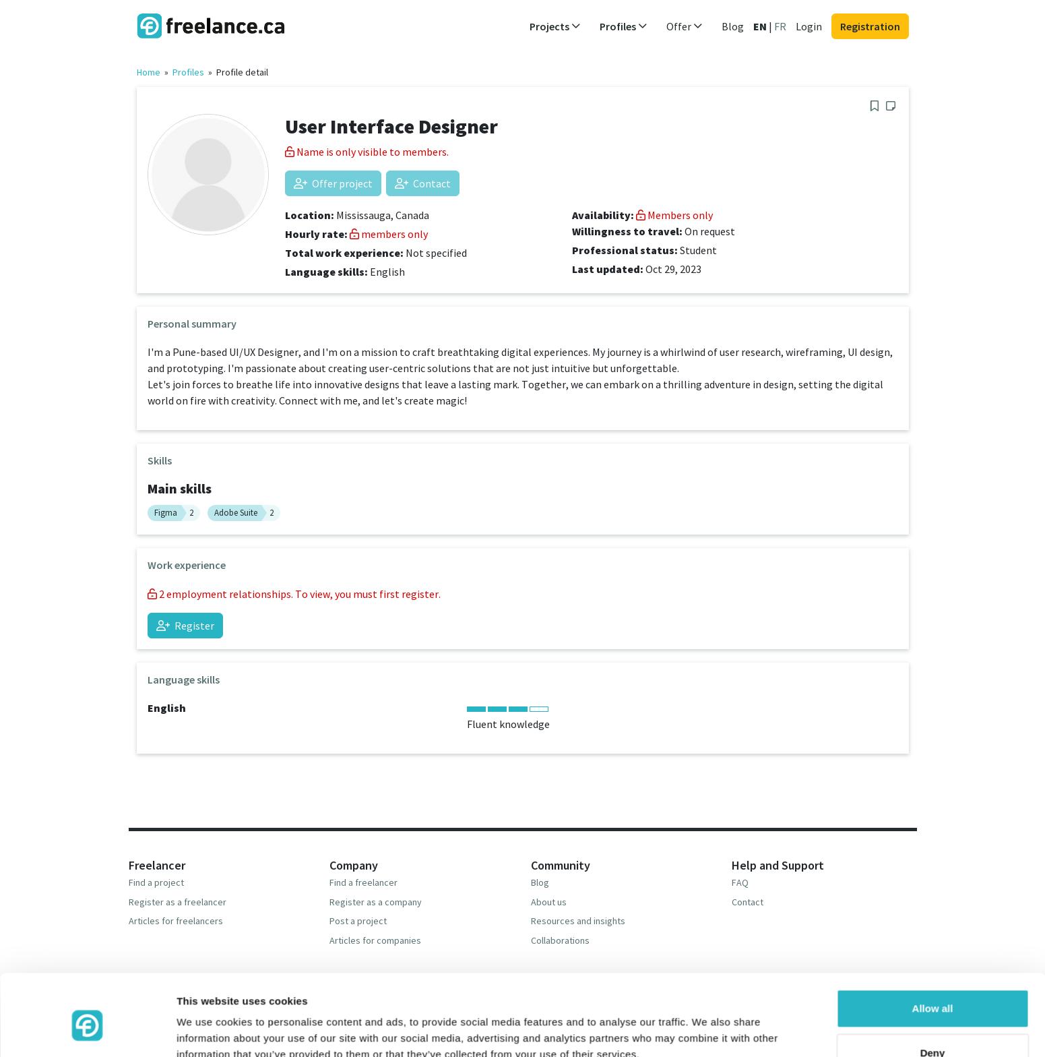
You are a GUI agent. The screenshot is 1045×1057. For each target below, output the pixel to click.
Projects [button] (555, 26)
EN (760, 26)
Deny (932, 991)
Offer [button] (684, 26)
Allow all (932, 947)
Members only (674, 215)
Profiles (188, 72)
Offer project (333, 183)
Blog (733, 26)
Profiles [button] (623, 26)
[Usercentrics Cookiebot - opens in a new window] (87, 1031)
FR (780, 26)
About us (549, 902)
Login (809, 26)
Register (185, 625)
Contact (423, 183)
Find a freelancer (363, 882)
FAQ (740, 882)
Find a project (156, 882)
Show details (208, 1030)
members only (389, 234)
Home (148, 72)
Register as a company (375, 902)
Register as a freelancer (177, 902)
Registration (870, 26)
